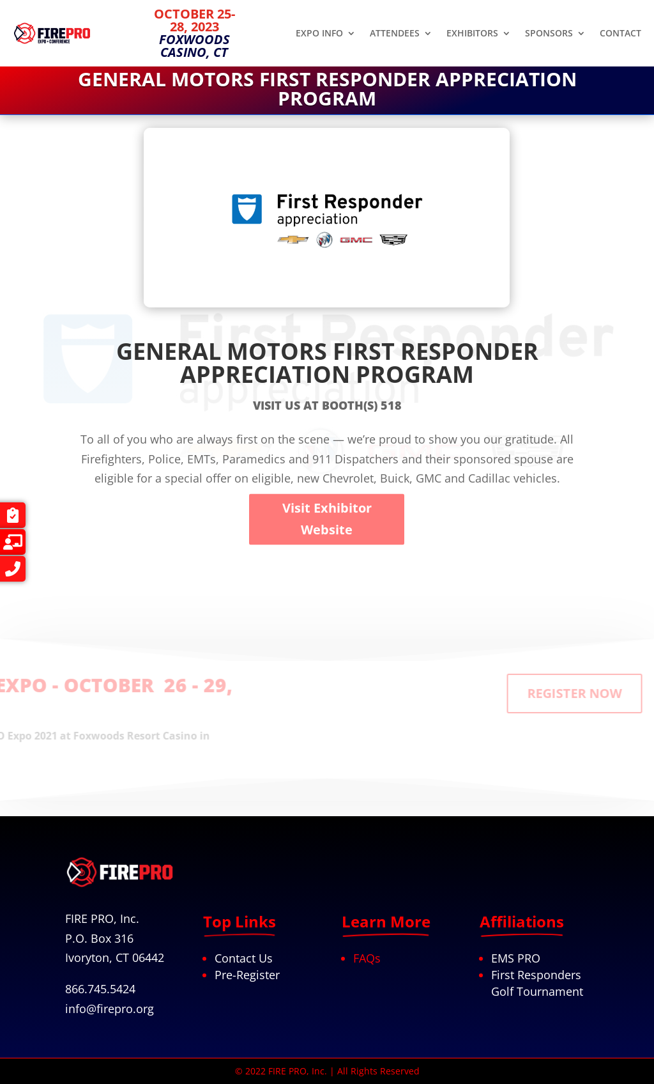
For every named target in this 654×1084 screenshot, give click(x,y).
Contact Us (244, 958)
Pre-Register (247, 974)
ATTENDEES (395, 34)
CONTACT (620, 34)
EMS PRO (515, 958)
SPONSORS (549, 34)
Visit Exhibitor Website (327, 597)
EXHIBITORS (472, 34)
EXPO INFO (319, 34)
